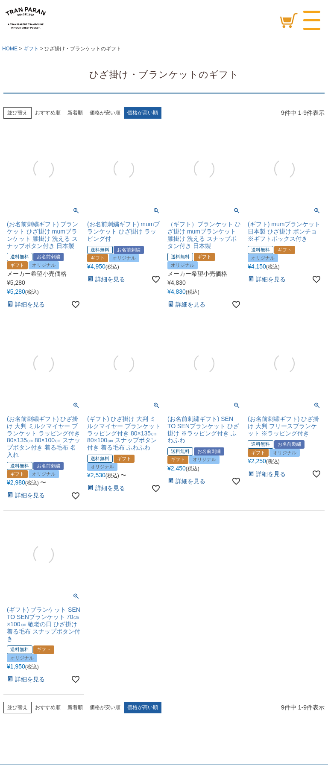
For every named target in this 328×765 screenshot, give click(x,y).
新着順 (75, 113)
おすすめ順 (48, 113)
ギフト (31, 49)
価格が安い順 (105, 113)
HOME (10, 49)
